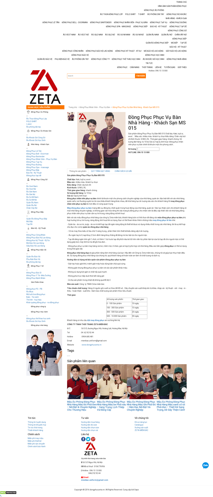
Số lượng (132, 149)
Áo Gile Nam (31, 192)
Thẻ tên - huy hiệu (33, 300)
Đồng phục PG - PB (34, 289)
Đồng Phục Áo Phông (39, 112)
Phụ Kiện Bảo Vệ (33, 259)
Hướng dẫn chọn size (90, 427)
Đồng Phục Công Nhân (35, 235)
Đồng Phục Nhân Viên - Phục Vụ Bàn (41, 159)
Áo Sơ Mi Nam (32, 197)
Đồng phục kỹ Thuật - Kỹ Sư (38, 240)
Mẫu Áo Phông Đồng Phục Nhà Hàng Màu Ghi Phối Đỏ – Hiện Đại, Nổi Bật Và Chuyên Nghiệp (141, 405)
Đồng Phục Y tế (37, 266)
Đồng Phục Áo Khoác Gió (41, 131)
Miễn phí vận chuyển (36, 444)
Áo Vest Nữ (31, 189)
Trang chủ (72, 107)
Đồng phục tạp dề (33, 175)
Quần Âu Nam (32, 202)
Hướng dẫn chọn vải (89, 430)
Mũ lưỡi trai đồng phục (35, 294)
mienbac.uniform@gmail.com (94, 480)
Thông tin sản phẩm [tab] (77, 171)
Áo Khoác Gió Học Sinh (36, 140)
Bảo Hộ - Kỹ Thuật (34, 173)
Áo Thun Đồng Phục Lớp (36, 119)
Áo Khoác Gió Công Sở (35, 137)
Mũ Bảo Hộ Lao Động (35, 243)
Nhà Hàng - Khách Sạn (40, 144)
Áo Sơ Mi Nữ (31, 200)
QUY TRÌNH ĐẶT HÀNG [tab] (100, 171)
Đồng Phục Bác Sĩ (33, 273)
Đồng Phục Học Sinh (39, 312)
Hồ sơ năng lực (141, 422)
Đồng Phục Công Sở (39, 179)
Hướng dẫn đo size (89, 425)
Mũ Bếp (29, 221)
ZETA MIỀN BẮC (141, 430)
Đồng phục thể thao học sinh (38, 318)
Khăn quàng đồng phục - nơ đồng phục (42, 302)
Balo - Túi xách (32, 297)
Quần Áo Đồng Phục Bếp (36, 219)
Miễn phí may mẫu (35, 438)
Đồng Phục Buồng (34, 165)
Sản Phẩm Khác (37, 282)
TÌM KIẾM (140, 76)
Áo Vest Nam (32, 186)
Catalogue (139, 425)
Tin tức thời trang (35, 427)
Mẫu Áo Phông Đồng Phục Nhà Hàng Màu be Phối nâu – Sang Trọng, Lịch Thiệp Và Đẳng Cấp (111, 405)
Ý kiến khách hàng (35, 430)
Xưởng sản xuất (141, 427)
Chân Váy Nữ (31, 208)
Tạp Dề (29, 224)
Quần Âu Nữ (31, 205)
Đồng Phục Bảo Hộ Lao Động (38, 238)
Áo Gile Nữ (30, 194)
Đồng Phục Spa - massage (37, 167)
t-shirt (29, 124)
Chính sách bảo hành (37, 446)
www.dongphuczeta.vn (91, 345)
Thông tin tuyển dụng (37, 422)
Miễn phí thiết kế (34, 441)
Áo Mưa (29, 292)
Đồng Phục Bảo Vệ (38, 250)
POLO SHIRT (31, 121)
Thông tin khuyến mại (37, 425)
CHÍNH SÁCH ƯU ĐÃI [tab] (123, 171)
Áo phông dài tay (33, 127)
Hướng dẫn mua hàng (90, 422)
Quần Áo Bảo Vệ (33, 256)
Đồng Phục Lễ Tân (34, 151)
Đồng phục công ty (38, 306)
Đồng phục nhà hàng (39, 325)
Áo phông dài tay (33, 262)
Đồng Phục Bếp (32, 170)
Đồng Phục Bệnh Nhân (35, 278)
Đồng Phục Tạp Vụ (34, 162)
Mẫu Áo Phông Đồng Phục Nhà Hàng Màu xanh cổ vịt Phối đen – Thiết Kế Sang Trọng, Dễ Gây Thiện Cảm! (171, 405)
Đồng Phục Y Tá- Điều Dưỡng (38, 275)
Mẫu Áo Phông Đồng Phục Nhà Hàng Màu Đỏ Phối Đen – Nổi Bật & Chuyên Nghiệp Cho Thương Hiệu (82, 405)
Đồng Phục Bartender (35, 156)
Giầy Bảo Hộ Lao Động (35, 246)
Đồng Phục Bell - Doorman (37, 154)
